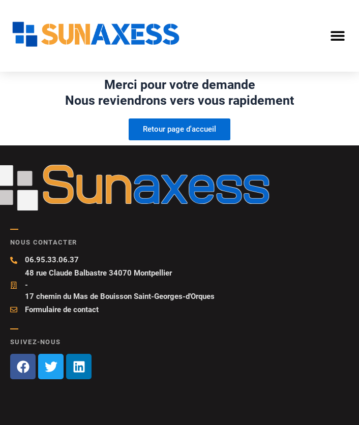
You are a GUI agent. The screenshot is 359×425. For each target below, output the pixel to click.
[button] (337, 35)
